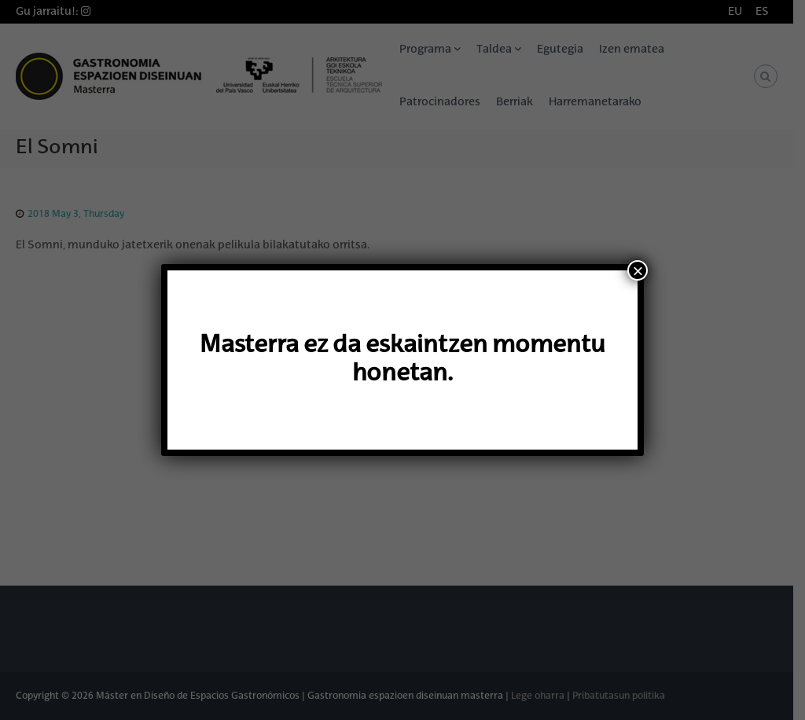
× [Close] (637, 270)
